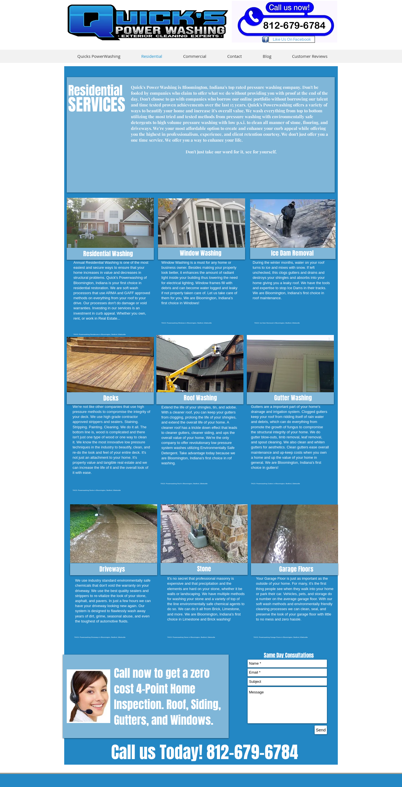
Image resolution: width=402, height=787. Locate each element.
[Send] (321, 730)
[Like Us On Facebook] (292, 39)
